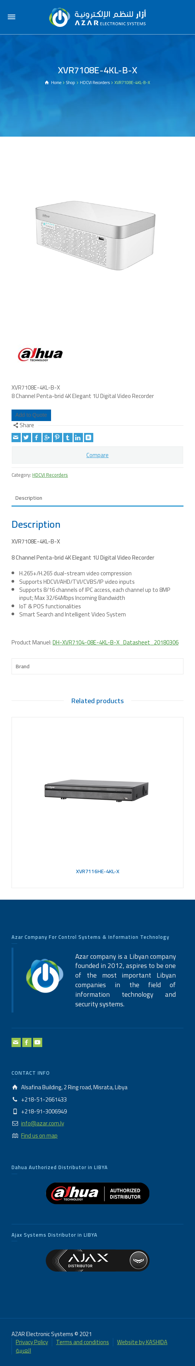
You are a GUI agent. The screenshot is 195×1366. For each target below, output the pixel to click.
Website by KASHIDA (142, 1342)
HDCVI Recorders (50, 475)
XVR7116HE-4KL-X (97, 871)
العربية (23, 1350)
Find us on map (39, 1135)
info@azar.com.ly (42, 1123)
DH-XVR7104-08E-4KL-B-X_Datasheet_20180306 (115, 642)
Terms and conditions (82, 1342)
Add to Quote (31, 415)
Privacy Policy (32, 1342)
